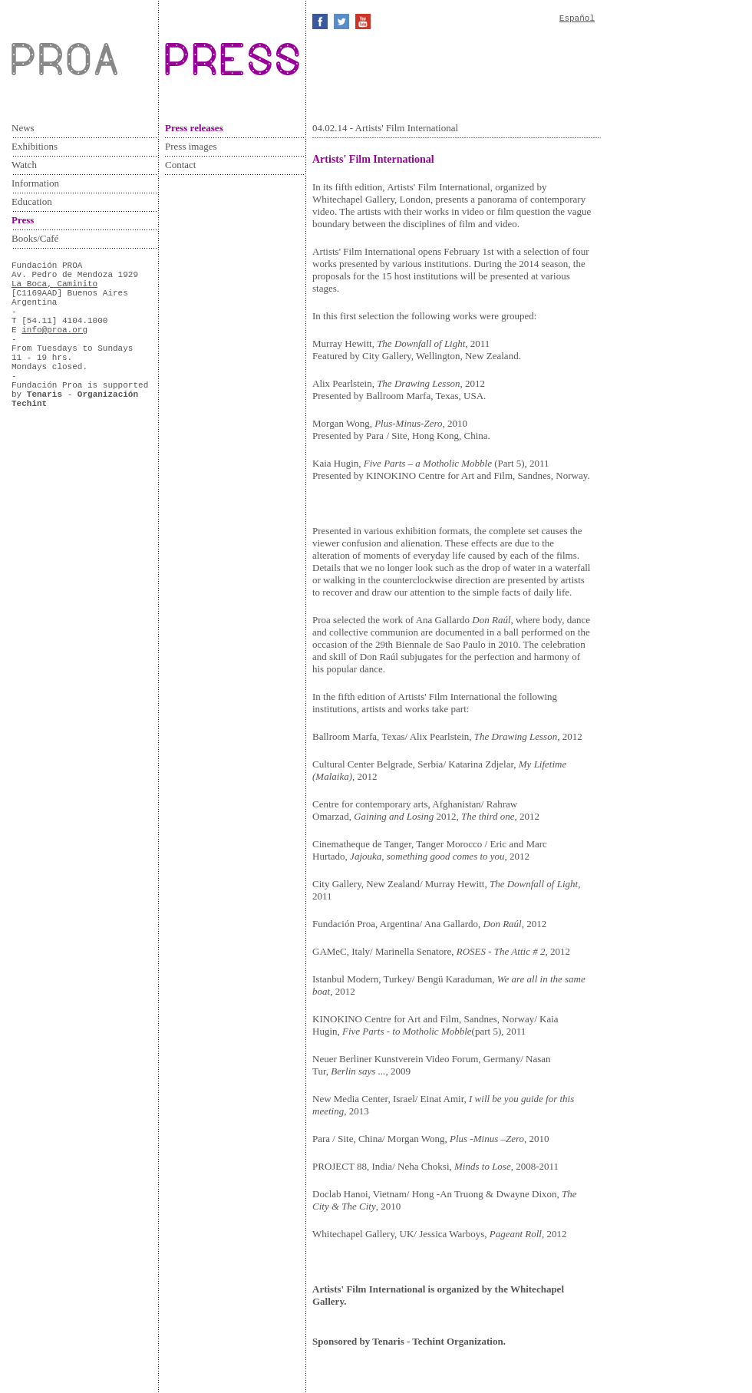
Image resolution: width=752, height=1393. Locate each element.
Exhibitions (35, 146)
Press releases (194, 128)
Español (577, 18)
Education (32, 201)
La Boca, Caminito (54, 284)
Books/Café (35, 238)
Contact (180, 164)
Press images (191, 146)
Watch (24, 164)
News (23, 128)
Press (23, 220)
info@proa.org (54, 330)
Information (35, 183)
